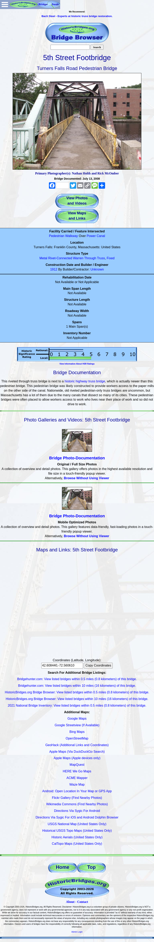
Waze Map (77, 784)
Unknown (97, 269)
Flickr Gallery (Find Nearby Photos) (77, 797)
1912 (53, 269)
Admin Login (77, 932)
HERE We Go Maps (77, 771)
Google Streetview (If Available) (77, 725)
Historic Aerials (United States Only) (77, 837)
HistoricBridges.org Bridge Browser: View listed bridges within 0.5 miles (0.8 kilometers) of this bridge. (77, 692)
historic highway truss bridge (85, 381)
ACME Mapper (77, 778)
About (70, 902)
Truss (101, 258)
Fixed (110, 258)
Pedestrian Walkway (63, 236)
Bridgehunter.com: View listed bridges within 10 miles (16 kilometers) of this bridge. (77, 685)
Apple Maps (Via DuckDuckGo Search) (77, 751)
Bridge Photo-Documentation (77, 458)
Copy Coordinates (98, 665)
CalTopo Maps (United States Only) (77, 843)
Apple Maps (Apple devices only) (77, 758)
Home (62, 867)
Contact (82, 902)
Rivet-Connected (60, 258)
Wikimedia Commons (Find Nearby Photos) (77, 804)
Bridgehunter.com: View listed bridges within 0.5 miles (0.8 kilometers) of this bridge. (77, 679)
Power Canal (96, 236)
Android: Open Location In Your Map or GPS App (77, 791)
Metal (43, 258)
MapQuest (77, 764)
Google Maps (76, 718)
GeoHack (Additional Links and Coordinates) (77, 745)
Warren (78, 258)
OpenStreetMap (77, 738)
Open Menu (5, 4)
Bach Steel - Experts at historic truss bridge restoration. (77, 16)
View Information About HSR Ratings (76, 364)
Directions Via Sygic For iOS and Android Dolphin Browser (76, 817)
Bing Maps (77, 731)
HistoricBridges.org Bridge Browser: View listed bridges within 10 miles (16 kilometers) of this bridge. (77, 699)
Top (91, 867)
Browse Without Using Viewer (86, 478)
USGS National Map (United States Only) (77, 824)
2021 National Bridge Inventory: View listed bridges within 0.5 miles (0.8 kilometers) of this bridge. (77, 705)
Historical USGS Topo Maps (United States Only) (77, 830)
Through (90, 258)
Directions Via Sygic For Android (77, 810)
